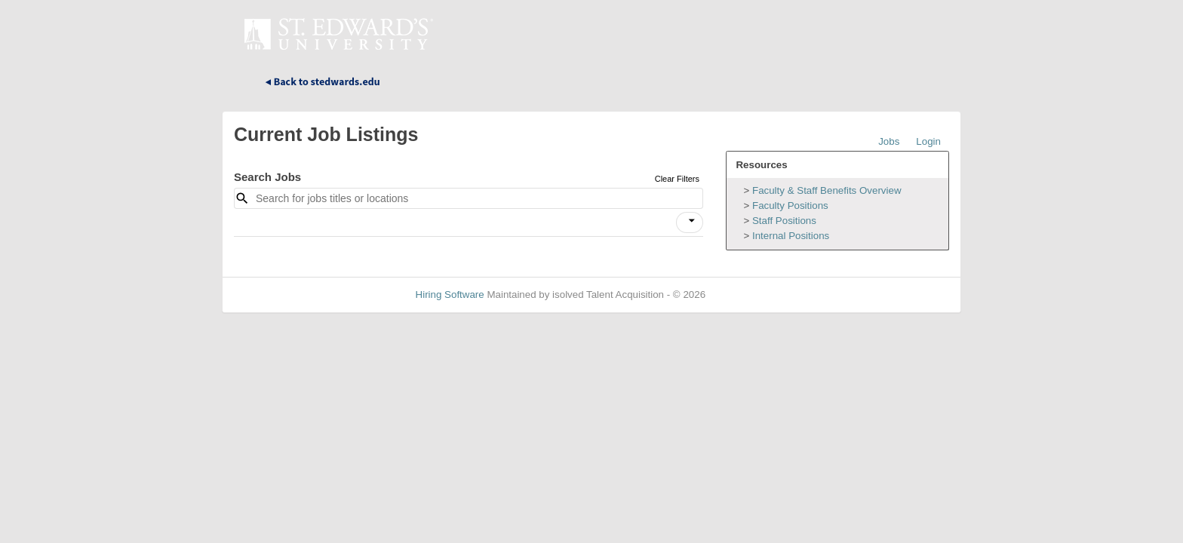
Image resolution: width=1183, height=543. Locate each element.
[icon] (691, 221)
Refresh (750, 294)
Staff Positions (784, 220)
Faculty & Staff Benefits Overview (827, 190)
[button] (689, 222)
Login (928, 141)
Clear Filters (677, 178)
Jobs (888, 141)
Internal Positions (790, 235)
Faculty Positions (790, 205)
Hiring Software (450, 294)
